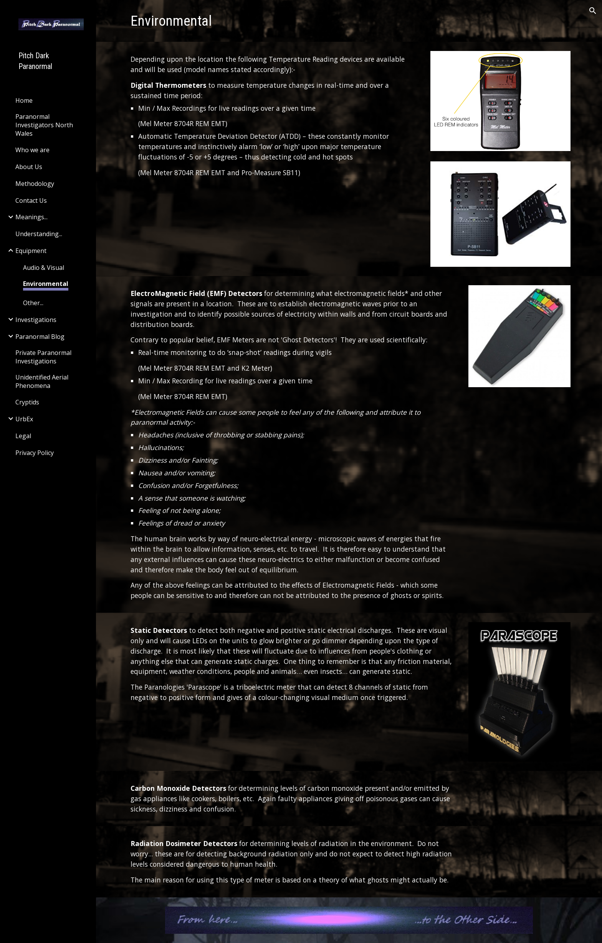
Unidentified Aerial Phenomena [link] (41, 381)
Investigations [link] (35, 319)
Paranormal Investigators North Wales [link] (44, 125)
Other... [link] (33, 303)
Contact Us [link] (31, 200)
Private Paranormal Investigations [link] (43, 356)
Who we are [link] (32, 150)
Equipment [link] (30, 250)
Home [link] (24, 100)
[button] (593, 11)
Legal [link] (23, 436)
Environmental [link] (45, 283)
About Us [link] (28, 167)
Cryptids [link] (27, 402)
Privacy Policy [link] (34, 453)
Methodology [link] (34, 183)
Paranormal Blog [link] (39, 336)
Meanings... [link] (31, 217)
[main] (349, 21)
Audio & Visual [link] (43, 267)
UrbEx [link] (24, 419)
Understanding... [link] (38, 234)
